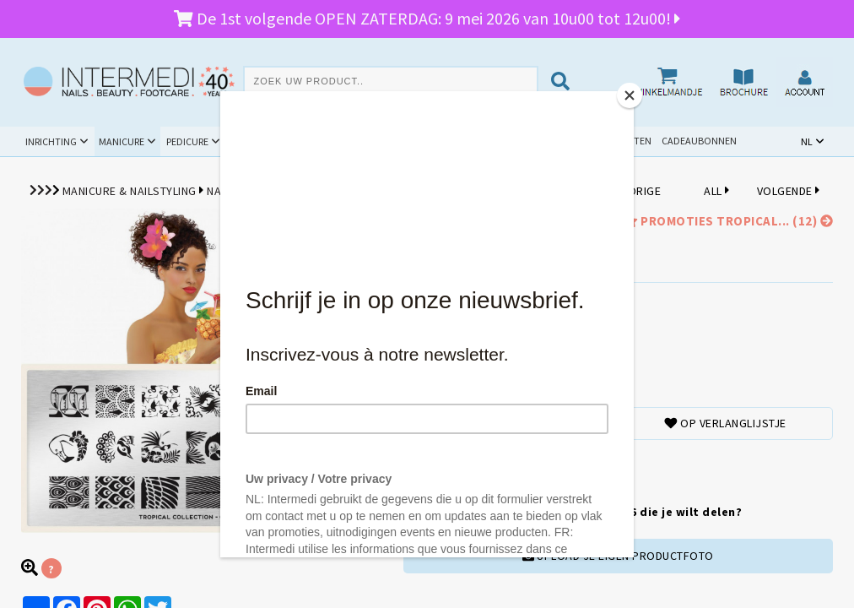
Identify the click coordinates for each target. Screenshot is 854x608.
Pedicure (187, 141)
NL (807, 141)
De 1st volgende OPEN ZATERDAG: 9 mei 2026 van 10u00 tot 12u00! (427, 18)
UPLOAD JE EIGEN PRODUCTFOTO (618, 555)
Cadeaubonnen (699, 140)
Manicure (121, 141)
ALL (716, 190)
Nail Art (230, 190)
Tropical (484, 190)
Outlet (534, 140)
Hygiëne (329, 141)
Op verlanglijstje (725, 423)
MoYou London (307, 190)
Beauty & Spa (259, 141)
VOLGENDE (788, 190)
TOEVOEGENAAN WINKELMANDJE (484, 465)
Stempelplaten (405, 190)
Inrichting (51, 141)
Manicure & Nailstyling (129, 190)
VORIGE (637, 190)
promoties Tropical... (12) (726, 221)
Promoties (469, 140)
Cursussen (395, 141)
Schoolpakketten (607, 140)
